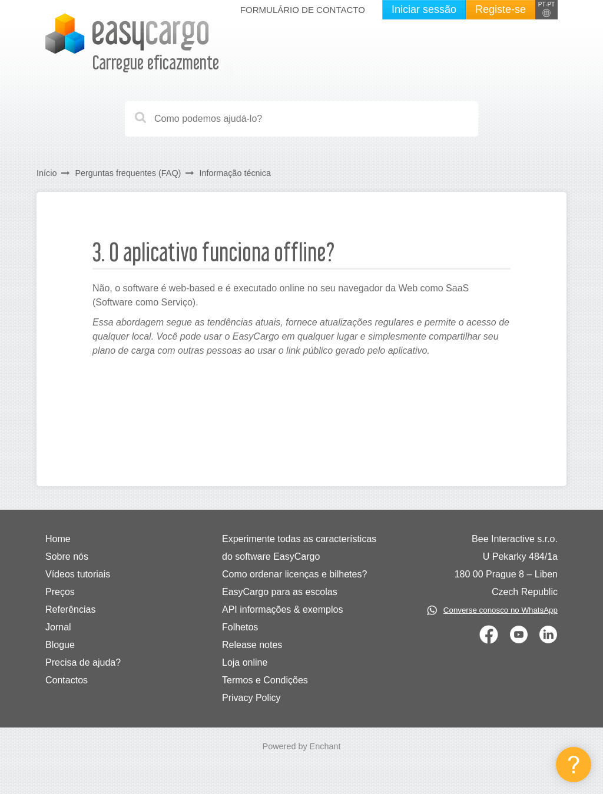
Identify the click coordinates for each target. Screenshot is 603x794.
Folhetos (240, 627)
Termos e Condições (265, 680)
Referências (70, 609)
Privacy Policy (251, 698)
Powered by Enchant (302, 746)
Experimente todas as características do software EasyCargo (299, 548)
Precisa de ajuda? (83, 662)
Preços (60, 592)
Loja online (244, 662)
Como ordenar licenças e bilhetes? (294, 574)
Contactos (66, 680)
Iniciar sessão (424, 9)
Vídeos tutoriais (77, 574)
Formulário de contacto (302, 10)
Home (58, 539)
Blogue (60, 645)
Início (47, 173)
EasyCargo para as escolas (279, 592)
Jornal (58, 627)
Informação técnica (235, 173)
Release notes (252, 645)
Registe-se (500, 9)
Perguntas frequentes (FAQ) (128, 173)
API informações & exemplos (282, 609)
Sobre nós (66, 557)
